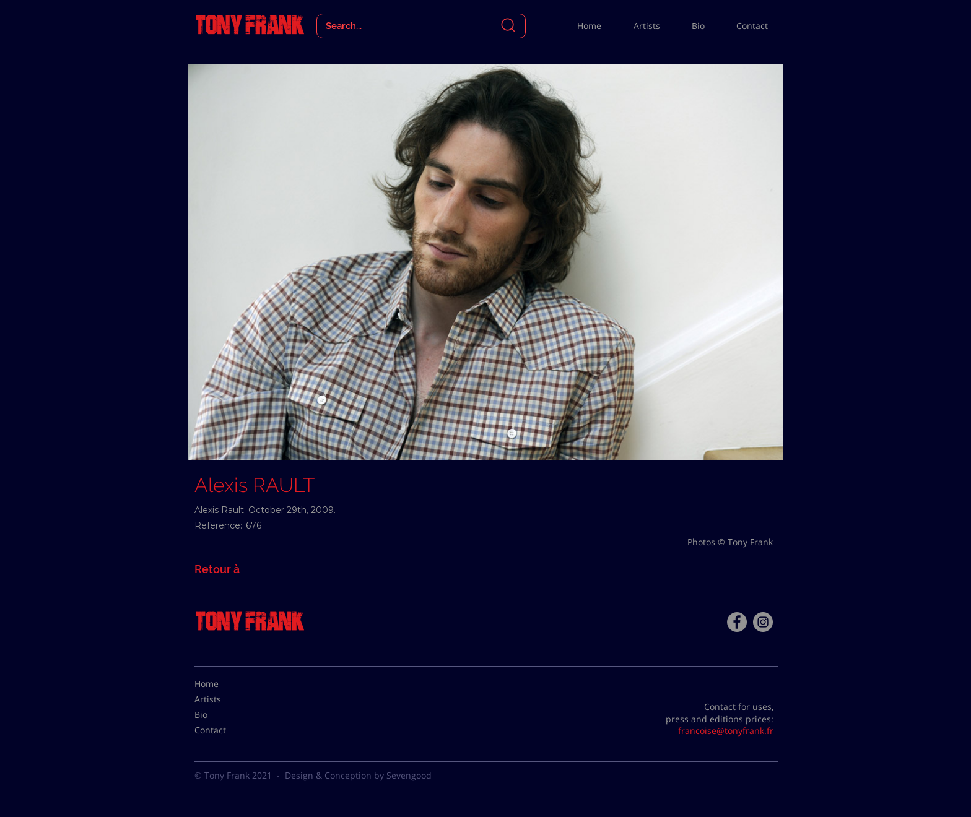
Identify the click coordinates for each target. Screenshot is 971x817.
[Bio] (225, 715)
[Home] (225, 684)
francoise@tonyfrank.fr (725, 731)
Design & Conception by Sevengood (358, 775)
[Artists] (225, 699)
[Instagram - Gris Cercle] (763, 622)
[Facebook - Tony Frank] (737, 622)
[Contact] (225, 730)
